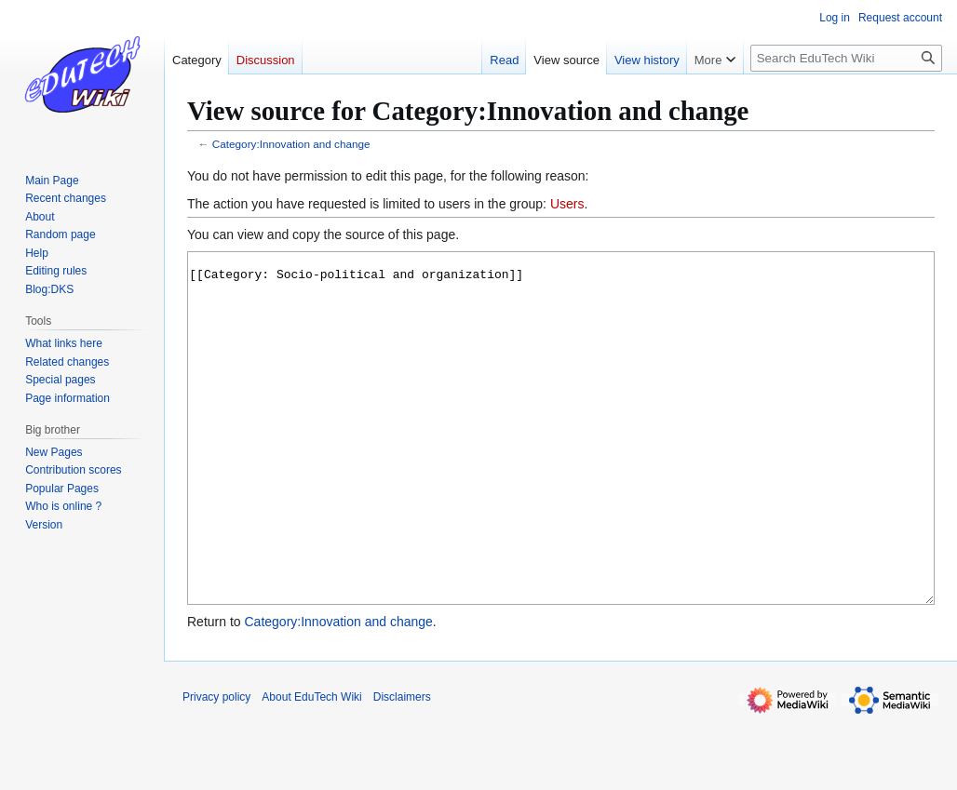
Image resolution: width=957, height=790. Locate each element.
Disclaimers (402, 766)
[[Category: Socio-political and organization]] (561, 463)
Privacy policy (216, 766)
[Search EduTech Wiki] (846, 58)
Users (567, 203)
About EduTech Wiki (311, 766)
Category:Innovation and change (291, 144)
